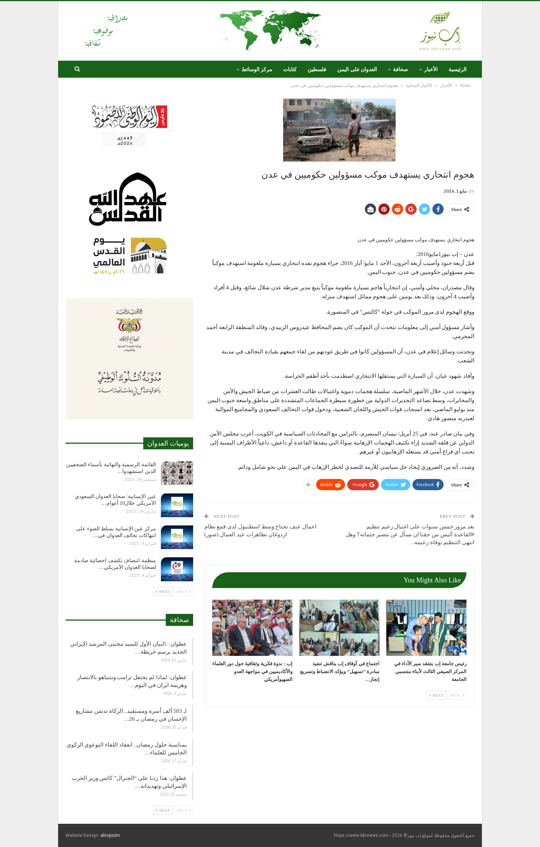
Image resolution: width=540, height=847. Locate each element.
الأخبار (431, 69)
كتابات (290, 69)
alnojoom (110, 835)
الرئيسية (457, 69)
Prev (457, 695)
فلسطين (317, 69)
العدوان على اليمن (357, 69)
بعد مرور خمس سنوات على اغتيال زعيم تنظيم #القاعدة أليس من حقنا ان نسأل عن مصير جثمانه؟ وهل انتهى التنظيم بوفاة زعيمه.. (410, 534)
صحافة (400, 69)
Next (436, 695)
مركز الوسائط (257, 69)
